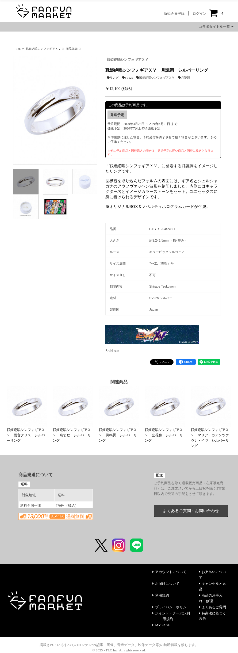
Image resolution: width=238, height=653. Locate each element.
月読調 (184, 77)
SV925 (127, 77)
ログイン (199, 14)
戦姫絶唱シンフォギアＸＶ (127, 60)
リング (112, 77)
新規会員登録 (174, 14)
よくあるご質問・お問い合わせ (191, 511)
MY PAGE (161, 625)
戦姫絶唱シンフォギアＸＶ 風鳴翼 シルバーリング (118, 435)
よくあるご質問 (212, 607)
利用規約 (160, 595)
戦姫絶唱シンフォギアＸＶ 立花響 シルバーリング (164, 435)
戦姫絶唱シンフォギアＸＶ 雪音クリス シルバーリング (26, 435)
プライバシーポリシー (171, 607)
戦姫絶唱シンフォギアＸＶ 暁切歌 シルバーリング (72, 435)
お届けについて (165, 584)
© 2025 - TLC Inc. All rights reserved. (119, 650)
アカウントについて (169, 572)
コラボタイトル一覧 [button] (216, 27)
